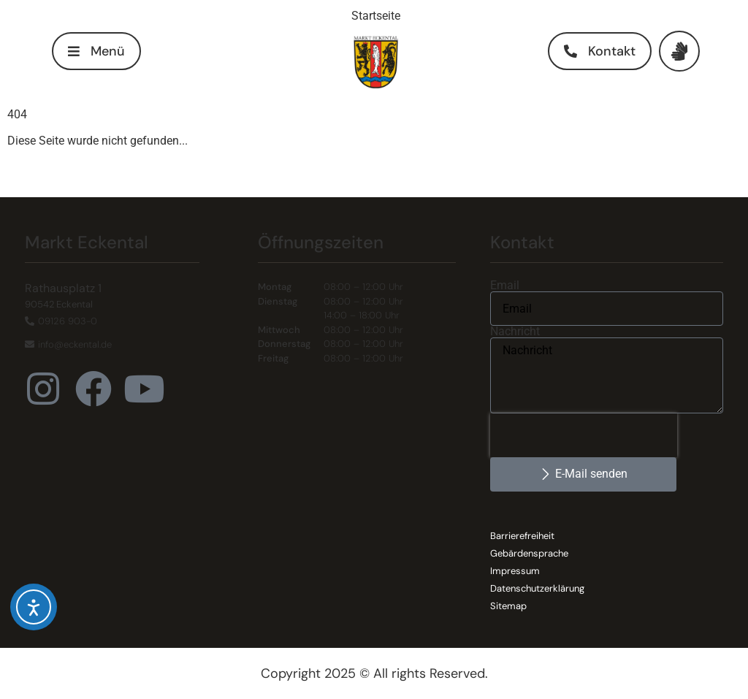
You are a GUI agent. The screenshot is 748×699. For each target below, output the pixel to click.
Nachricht (515, 331)
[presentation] (583, 435)
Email (504, 285)
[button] (96, 51)
